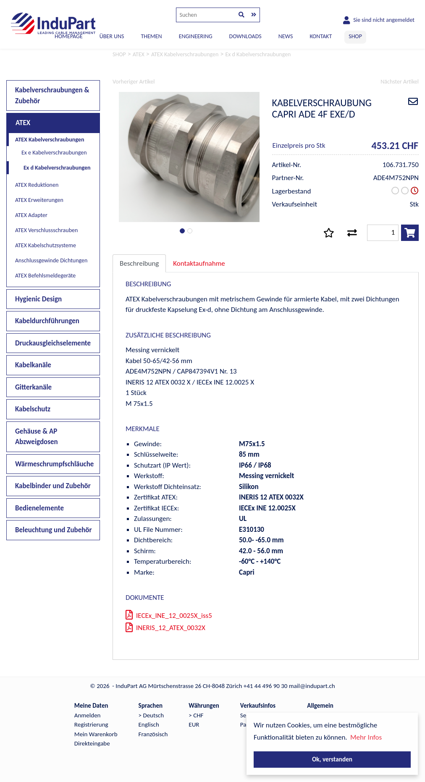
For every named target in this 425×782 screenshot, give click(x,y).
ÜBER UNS (112, 36)
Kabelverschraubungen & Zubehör (52, 95)
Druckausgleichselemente (53, 343)
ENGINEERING (195, 36)
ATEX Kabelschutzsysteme (45, 245)
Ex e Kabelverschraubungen (54, 152)
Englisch (149, 724)
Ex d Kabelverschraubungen (57, 167)
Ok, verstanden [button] (332, 759)
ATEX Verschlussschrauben (46, 230)
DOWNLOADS (245, 36)
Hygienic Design (38, 299)
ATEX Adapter (31, 215)
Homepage (69, 36)
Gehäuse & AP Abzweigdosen (36, 437)
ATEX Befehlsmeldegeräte (45, 275)
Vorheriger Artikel (134, 81)
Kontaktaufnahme (199, 263)
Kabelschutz (32, 409)
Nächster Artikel (399, 81)
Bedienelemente (39, 508)
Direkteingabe (92, 743)
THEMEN (151, 36)
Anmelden (87, 715)
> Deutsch (151, 715)
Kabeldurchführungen (47, 320)
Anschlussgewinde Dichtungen (51, 260)
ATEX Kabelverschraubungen (49, 139)
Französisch (153, 734)
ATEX (23, 122)
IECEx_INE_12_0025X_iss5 (169, 615)
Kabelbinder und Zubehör (53, 485)
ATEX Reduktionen (36, 184)
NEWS (285, 36)
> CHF (196, 715)
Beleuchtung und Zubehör (53, 530)
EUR (194, 724)
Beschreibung (139, 263)
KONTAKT (321, 36)
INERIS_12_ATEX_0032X (165, 627)
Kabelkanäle (33, 365)
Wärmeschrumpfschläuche (54, 464)
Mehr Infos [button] (366, 737)
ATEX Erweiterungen (39, 200)
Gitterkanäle (33, 387)
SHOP (355, 36)
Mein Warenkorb (96, 734)
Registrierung (91, 724)
